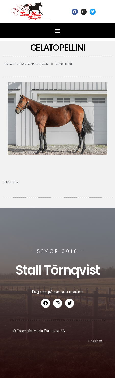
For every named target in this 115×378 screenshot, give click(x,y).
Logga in (95, 341)
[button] (57, 31)
